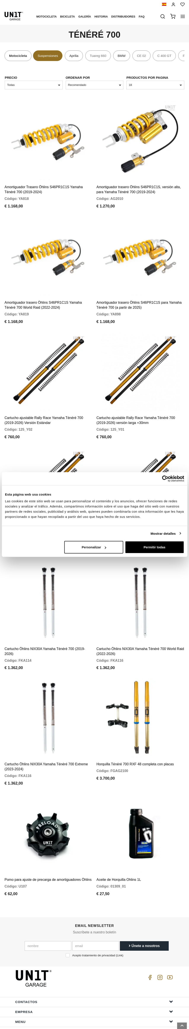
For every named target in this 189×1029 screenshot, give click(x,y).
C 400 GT (164, 56)
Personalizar (94, 547)
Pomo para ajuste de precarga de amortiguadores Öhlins (48, 844)
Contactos (94, 966)
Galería (84, 16)
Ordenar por (78, 77)
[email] (95, 910)
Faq (142, 16)
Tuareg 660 (98, 56)
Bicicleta (67, 16)
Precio (11, 77)
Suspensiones (48, 56)
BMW (122, 56)
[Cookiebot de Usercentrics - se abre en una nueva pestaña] (165, 478)
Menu (94, 986)
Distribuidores (123, 16)
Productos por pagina (147, 77)
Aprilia (73, 56)
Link (119, 920)
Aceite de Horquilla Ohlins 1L (119, 844)
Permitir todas (154, 547)
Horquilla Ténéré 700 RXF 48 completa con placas (135, 734)
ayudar (94, 996)
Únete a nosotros (144, 910)
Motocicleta (46, 16)
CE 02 (141, 56)
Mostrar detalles (163, 533)
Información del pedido (94, 1006)
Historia (101, 16)
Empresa (94, 976)
